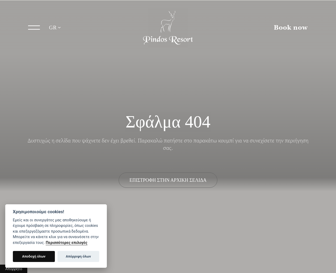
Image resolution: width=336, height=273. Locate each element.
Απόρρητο (13, 268)
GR (53, 27)
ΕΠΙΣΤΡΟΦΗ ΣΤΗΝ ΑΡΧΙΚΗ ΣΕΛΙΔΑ (168, 180)
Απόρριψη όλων (78, 256)
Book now (291, 27)
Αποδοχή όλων (33, 256)
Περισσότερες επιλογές (66, 242)
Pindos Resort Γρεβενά (168, 27)
